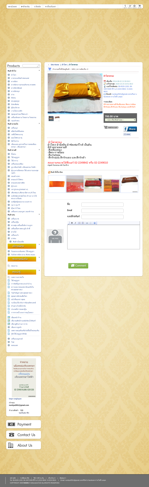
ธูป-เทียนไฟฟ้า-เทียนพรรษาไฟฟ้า (23, 167)
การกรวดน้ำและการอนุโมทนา (22, 313)
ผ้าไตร (13, 75)
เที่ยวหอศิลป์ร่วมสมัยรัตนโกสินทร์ (23, 321)
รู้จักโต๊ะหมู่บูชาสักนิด (19, 334)
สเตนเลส (14, 345)
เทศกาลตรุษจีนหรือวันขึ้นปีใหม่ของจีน (25, 331)
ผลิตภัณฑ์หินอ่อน (17, 131)
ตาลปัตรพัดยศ (16, 88)
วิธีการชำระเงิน (23, 424)
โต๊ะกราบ (14, 161)
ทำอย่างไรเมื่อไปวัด (18, 306)
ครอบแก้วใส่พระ (17, 180)
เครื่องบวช (15, 219)
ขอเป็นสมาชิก (24, 413)
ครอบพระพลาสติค (18, 183)
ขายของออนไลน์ (35, 483)
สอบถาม (14, 266)
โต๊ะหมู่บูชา (15, 157)
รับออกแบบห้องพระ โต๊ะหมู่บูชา (22, 251)
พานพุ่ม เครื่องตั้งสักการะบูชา (22, 225)
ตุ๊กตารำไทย (15, 208)
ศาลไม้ (13, 232)
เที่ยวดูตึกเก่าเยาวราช (19, 324)
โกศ (12, 342)
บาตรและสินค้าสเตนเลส (20, 78)
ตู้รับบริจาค (15, 108)
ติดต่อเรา (23, 434)
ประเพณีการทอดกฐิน (19, 309)
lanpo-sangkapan (15, 399)
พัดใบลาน (15, 141)
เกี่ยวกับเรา (23, 445)
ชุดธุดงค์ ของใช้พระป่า (19, 114)
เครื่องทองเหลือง (17, 164)
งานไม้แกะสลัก (16, 111)
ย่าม (12, 95)
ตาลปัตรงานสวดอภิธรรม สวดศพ (23, 85)
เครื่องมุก (14, 128)
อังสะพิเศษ (15, 104)
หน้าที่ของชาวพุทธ (18, 299)
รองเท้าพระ (15, 121)
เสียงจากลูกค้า (16, 327)
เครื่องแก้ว (15, 235)
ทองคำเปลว (15, 176)
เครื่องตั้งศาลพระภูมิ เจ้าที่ (20, 229)
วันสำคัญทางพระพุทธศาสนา (21, 293)
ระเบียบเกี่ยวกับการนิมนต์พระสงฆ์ (23, 303)
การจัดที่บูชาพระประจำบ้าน (21, 284)
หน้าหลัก (13, 478)
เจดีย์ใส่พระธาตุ (17, 135)
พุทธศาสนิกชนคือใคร (19, 296)
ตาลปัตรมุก (15, 91)
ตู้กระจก (14, 186)
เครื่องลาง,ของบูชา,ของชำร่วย (22, 212)
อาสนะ (13, 238)
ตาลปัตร (14, 81)
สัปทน (13, 98)
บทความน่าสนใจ (17, 277)
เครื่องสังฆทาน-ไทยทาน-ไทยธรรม (23, 117)
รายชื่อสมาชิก (24, 478)
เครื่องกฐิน (15, 222)
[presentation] (89, 255)
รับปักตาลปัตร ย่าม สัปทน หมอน (23, 255)
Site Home (55, 65)
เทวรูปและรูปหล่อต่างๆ (19, 189)
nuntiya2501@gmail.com (19, 405)
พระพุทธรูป (15, 101)
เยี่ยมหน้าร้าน (16, 318)
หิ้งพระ (13, 154)
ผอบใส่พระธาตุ (16, 138)
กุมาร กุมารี (15, 205)
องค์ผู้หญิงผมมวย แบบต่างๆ (21, 202)
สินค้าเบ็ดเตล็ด (18, 242)
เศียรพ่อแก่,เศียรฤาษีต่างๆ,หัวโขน (23, 193)
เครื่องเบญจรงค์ (17, 339)
